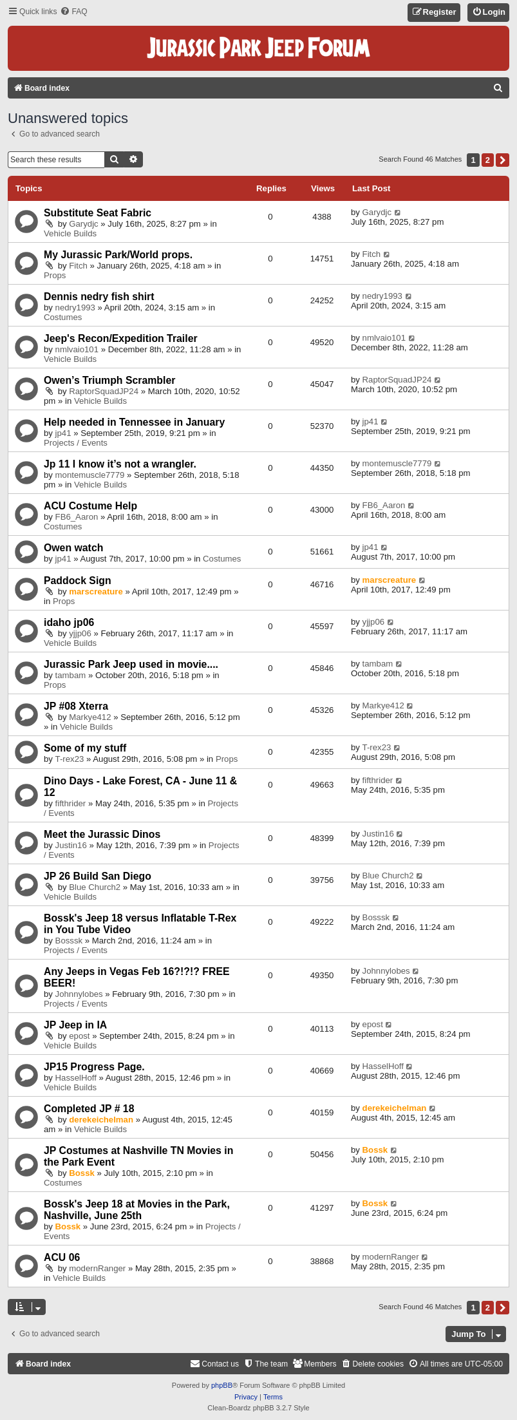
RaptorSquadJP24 (103, 391)
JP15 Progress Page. (94, 1066)
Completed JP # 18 (89, 1108)
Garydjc (83, 224)
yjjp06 (80, 633)
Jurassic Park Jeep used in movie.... (131, 664)
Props (55, 275)
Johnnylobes (79, 994)
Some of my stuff (85, 748)
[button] (502, 160)
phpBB (221, 1385)
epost (79, 1036)
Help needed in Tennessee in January (134, 422)
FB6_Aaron (77, 517)
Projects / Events (76, 443)
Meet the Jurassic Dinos (102, 834)
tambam (70, 675)
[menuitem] (73, 12)
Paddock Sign (77, 580)
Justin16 (71, 845)
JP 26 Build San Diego (97, 876)
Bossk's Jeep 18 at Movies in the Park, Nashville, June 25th (137, 1209)
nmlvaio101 (77, 349)
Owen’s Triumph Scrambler (109, 380)
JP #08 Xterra (76, 706)
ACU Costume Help (90, 505)
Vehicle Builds (70, 233)
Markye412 (90, 717)
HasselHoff (76, 1078)
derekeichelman (101, 1119)
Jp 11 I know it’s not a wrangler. (120, 464)
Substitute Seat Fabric (97, 212)
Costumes (63, 317)
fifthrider (70, 803)
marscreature (96, 591)
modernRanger (97, 1268)
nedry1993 (75, 307)
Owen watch (73, 547)
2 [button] (487, 160)
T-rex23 (69, 759)
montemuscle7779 (90, 475)
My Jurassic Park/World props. (118, 254)
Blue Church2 (94, 887)
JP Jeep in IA (75, 1024)
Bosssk (69, 940)
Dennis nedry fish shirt (99, 296)
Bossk (82, 1173)
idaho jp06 (69, 622)
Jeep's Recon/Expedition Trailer (121, 338)
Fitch (78, 265)
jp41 (63, 433)
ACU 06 (62, 1257)
